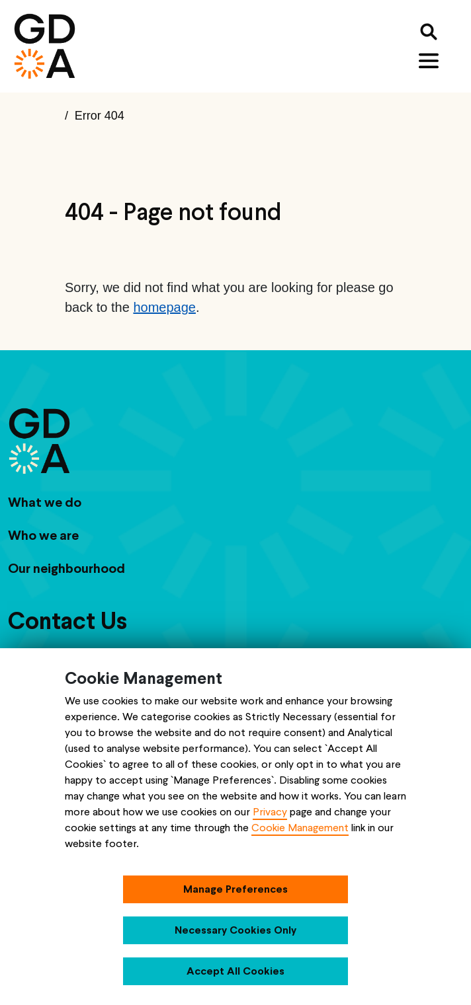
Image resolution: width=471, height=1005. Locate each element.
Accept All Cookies (235, 971)
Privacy (270, 812)
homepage (164, 307)
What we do (44, 502)
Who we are (43, 535)
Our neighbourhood (66, 568)
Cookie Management (300, 828)
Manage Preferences (235, 889)
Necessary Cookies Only (235, 930)
